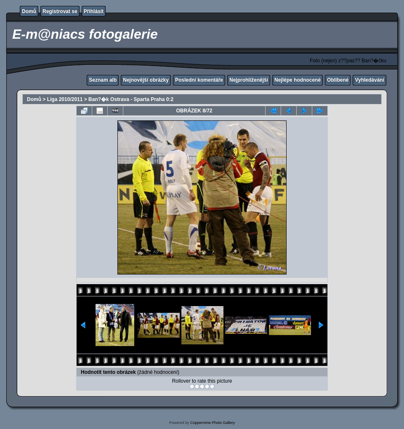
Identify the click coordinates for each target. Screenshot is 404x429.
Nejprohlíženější (248, 80)
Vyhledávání (369, 80)
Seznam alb (103, 80)
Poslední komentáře (199, 80)
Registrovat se (60, 11)
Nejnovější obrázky (146, 80)
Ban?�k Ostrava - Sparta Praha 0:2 (130, 99)
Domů (29, 11)
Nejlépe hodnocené (297, 80)
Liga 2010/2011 (65, 99)
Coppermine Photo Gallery (212, 423)
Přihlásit (94, 11)
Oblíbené (337, 80)
